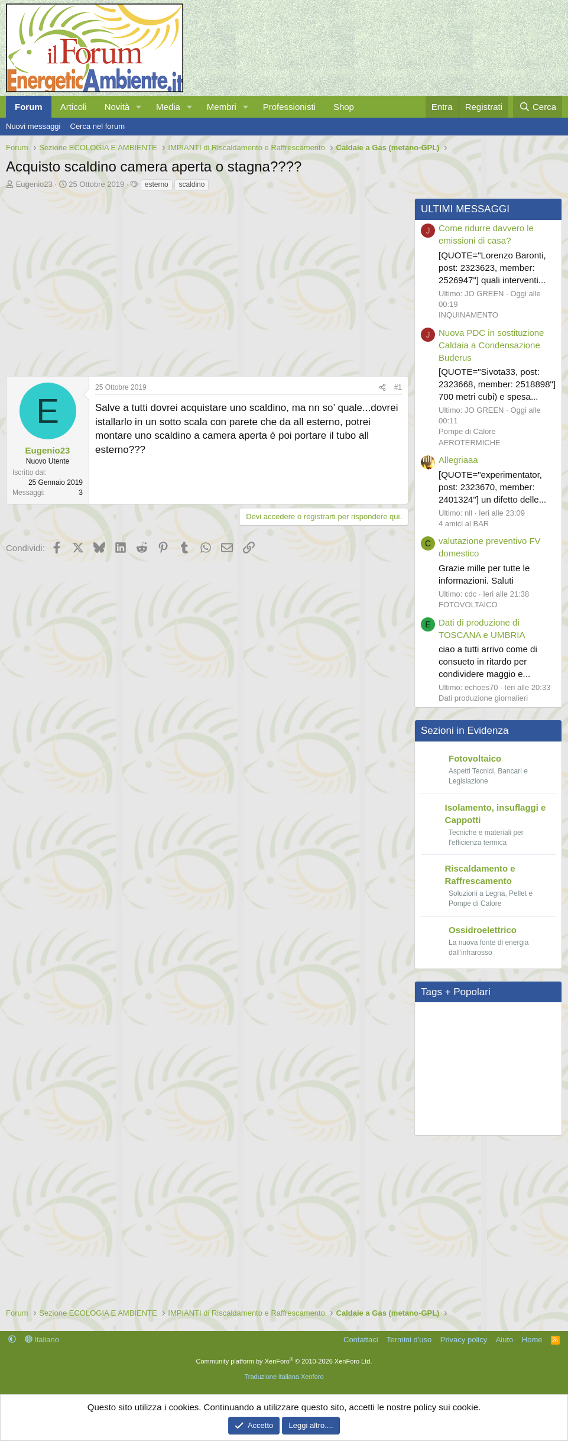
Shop (343, 107)
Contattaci (360, 1339)
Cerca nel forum (97, 126)
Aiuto (505, 1339)
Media (168, 107)
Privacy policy (463, 1339)
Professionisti (289, 107)
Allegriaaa (458, 460)
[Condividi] (382, 387)
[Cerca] (537, 107)
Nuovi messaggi (33, 126)
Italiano (42, 1339)
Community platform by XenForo (284, 1361)
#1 (398, 387)
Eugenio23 (34, 184)
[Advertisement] (204, 281)
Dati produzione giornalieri (483, 698)
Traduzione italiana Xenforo (283, 1376)
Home (532, 1339)
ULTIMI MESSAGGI (465, 209)
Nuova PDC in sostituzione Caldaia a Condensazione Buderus (491, 345)
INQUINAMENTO (468, 314)
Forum (29, 107)
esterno (156, 184)
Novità (117, 107)
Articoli (73, 107)
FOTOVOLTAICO (468, 604)
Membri (221, 107)
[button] (139, 107)
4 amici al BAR (464, 523)
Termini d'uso (409, 1339)
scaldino (191, 184)
